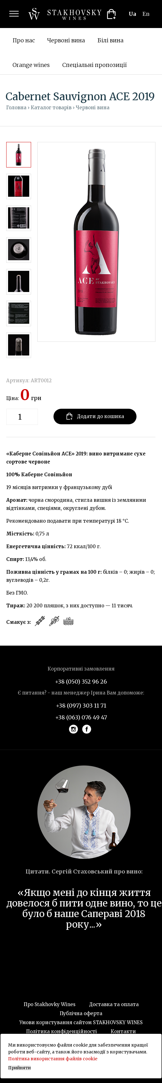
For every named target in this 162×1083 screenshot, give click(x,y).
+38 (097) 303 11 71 (81, 705)
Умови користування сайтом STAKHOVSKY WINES (81, 1022)
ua (132, 14)
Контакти (123, 1031)
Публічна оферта (81, 1013)
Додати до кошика (95, 416)
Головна (16, 108)
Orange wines (31, 64)
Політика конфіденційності (61, 1031)
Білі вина (110, 40)
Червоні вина (66, 40)
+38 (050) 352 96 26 (81, 681)
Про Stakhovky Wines (50, 1004)
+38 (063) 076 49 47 (81, 717)
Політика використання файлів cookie (52, 1059)
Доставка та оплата (114, 1004)
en (146, 14)
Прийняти (19, 1068)
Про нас (23, 40)
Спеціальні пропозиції (94, 64)
